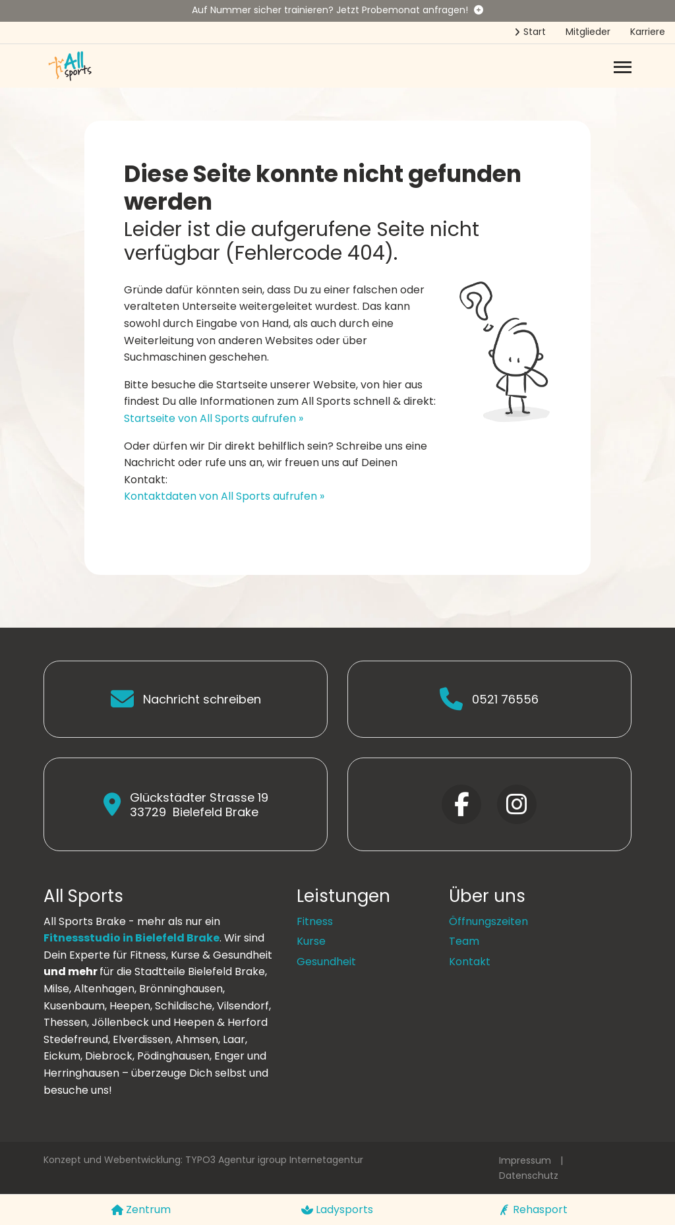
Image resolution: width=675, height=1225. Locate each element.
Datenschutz (528, 1175)
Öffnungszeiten (488, 921)
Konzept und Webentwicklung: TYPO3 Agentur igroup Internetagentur (203, 1159)
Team (464, 941)
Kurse (311, 941)
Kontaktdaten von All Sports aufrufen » (224, 496)
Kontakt (469, 961)
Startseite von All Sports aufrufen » (213, 418)
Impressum (525, 1160)
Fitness (315, 921)
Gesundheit (326, 961)
